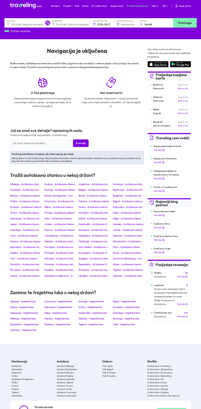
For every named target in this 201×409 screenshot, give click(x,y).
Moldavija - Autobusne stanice (94, 241)
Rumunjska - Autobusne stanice (94, 252)
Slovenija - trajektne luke (126, 318)
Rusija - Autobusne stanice (127, 252)
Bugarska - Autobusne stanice (128, 195)
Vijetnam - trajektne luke (23, 330)
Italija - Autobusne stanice (127, 218)
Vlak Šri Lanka (109, 375)
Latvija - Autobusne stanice (128, 229)
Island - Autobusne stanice (93, 218)
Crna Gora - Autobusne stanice (59, 201)
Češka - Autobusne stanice (24, 201)
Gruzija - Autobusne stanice (59, 212)
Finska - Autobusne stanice (93, 207)
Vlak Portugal (108, 372)
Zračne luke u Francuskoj (159, 372)
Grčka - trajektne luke (90, 307)
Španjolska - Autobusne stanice (94, 264)
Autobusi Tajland (65, 382)
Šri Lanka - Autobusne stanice (25, 269)
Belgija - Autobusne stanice (93, 189)
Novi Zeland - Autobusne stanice (94, 247)
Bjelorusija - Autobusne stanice (128, 189)
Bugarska (16, 372)
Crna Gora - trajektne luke (58, 301)
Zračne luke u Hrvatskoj (159, 366)
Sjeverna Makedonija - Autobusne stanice (128, 258)
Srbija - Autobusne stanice (127, 264)
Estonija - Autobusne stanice (25, 207)
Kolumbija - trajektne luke (126, 312)
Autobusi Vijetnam (66, 379)
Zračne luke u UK (155, 379)
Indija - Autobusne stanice (127, 212)
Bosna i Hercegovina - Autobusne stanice (59, 195)
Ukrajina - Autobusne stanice (94, 275)
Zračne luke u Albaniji (157, 389)
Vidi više (159, 150)
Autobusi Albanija (65, 366)
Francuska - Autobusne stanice (128, 207)
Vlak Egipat (107, 369)
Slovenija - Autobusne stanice (59, 264)
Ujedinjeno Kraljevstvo (23, 379)
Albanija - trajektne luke (23, 301)
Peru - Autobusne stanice (126, 247)
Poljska (15, 389)
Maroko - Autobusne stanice (25, 241)
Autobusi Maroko (65, 372)
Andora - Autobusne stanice (59, 184)
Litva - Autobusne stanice (24, 235)
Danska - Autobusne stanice (94, 201)
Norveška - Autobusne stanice (59, 247)
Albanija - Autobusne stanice (25, 184)
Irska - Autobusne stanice (58, 218)
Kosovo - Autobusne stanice (59, 229)
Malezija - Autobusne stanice (128, 235)
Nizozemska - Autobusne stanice (128, 241)
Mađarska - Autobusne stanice (94, 235)
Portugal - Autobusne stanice (59, 252)
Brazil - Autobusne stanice (93, 195)
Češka (15, 382)
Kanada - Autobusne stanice (128, 224)
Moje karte (182, 6)
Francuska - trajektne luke (58, 307)
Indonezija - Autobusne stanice (25, 218)
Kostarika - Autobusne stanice (94, 229)
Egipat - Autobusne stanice (127, 201)
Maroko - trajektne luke (56, 318)
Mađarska (17, 366)
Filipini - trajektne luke (124, 301)
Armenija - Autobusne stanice (128, 184)
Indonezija (17, 395)
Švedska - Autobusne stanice (59, 269)
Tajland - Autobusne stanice (128, 269)
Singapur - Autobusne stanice (94, 258)
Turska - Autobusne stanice (25, 275)
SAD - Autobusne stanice (24, 258)
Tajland (15, 392)
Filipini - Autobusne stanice (58, 207)
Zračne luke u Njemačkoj (159, 375)
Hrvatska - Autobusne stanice (94, 212)
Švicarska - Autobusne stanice (94, 269)
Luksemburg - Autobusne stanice (59, 235)
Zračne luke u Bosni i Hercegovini (163, 395)
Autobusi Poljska (65, 375)
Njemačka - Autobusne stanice (25, 247)
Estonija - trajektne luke (91, 301)
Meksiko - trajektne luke (91, 318)
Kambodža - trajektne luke (93, 312)
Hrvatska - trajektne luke (126, 307)
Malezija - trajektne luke (23, 318)
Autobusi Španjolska (67, 369)
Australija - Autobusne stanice (25, 189)
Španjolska (17, 369)
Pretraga (185, 23)
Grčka (15, 375)
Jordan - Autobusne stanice (59, 224)
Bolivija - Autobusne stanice (25, 195)
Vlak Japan (107, 366)
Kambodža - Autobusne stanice (94, 224)
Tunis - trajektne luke (124, 324)
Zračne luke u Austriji (157, 385)
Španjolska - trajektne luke (24, 324)
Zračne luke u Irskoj (156, 382)
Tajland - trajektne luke (91, 324)
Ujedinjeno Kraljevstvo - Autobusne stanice (59, 275)
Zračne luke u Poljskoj (158, 392)
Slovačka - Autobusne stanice (25, 264)
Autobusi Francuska (66, 392)
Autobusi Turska (65, 385)
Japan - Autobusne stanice (24, 224)
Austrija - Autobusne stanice (59, 189)
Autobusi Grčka (64, 389)
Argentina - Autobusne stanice (94, 184)
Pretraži (81, 143)
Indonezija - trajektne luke (24, 312)
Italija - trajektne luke (55, 312)
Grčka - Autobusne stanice (24, 212)
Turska (15, 385)
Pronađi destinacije (137, 5)
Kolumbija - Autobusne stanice (25, 229)
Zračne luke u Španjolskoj (159, 369)
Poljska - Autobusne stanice (25, 252)
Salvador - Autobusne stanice (59, 258)
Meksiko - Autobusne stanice (59, 241)
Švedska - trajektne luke (57, 324)
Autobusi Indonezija (66, 395)
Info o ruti (183, 88)
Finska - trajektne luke (22, 307)
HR (165, 5)
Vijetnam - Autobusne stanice (128, 275)
